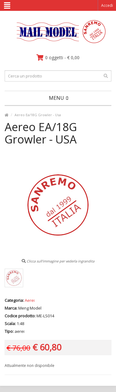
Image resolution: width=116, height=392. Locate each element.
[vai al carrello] (58, 58)
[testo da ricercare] (58, 75)
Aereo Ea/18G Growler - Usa (38, 114)
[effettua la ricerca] (105, 75)
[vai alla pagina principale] (58, 41)
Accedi (107, 5)
